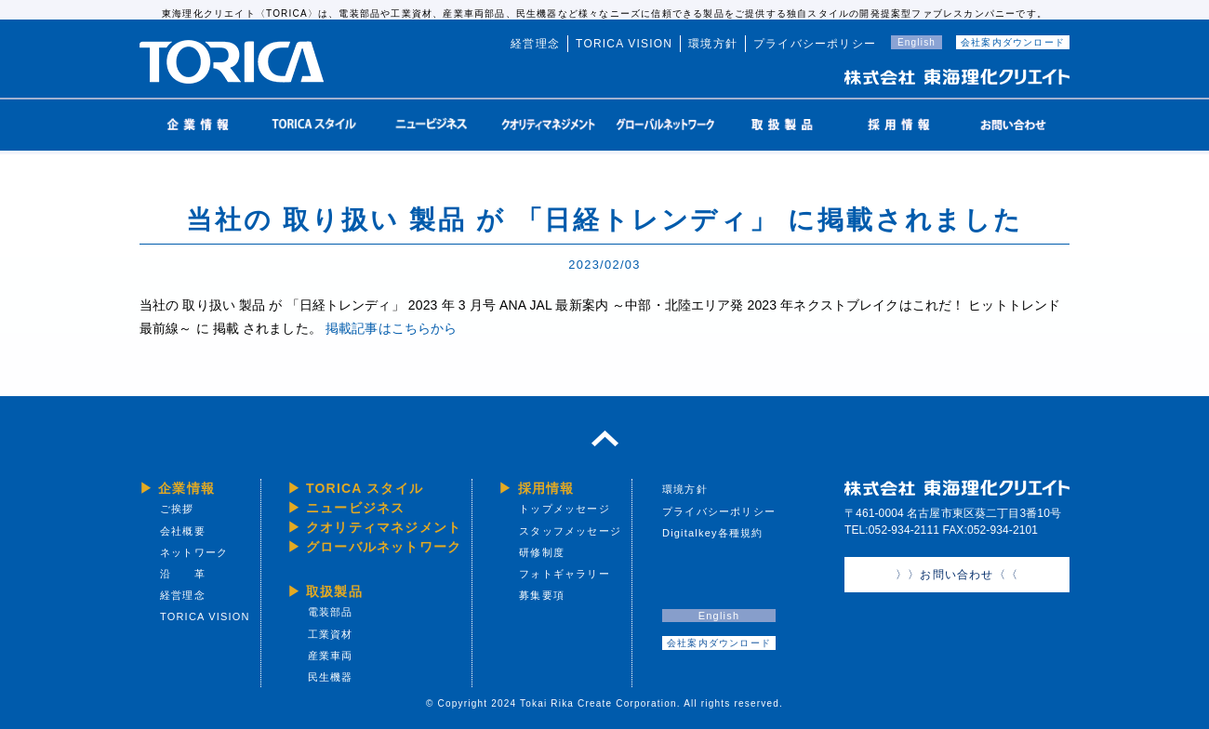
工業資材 (330, 634)
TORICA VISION (624, 43)
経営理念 (535, 43)
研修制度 (542, 552)
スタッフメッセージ (570, 531)
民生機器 (330, 677)
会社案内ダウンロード (1013, 42)
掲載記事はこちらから (391, 328)
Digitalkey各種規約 (713, 532)
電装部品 (330, 611)
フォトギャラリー (564, 573)
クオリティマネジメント (383, 527)
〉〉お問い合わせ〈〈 (957, 574)
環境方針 (712, 43)
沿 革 (183, 573)
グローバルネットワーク (383, 546)
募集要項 (542, 595)
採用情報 (546, 488)
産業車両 (330, 655)
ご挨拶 (177, 508)
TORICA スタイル (364, 488)
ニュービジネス (355, 507)
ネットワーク (194, 552)
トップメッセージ (564, 508)
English (916, 42)
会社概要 (183, 531)
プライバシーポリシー (814, 43)
